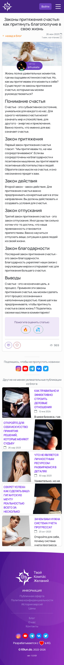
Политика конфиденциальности (32, 600)
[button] (58, 6)
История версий (32, 604)
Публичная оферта (32, 596)
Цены (32, 608)
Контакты (32, 626)
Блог (32, 618)
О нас (32, 622)
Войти (45, 6)
